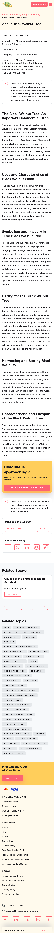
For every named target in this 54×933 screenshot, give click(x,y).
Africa (19, 41)
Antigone (29, 637)
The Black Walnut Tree (13, 73)
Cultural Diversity (34, 744)
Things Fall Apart (14, 724)
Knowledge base (14, 797)
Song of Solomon (14, 671)
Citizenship (10, 744)
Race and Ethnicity (11, 44)
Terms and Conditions (12, 876)
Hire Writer (39, 5)
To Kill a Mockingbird (16, 729)
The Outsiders (12, 700)
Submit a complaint (11, 894)
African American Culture (15, 63)
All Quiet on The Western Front (23, 632)
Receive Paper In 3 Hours (27, 487)
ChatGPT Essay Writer (12, 811)
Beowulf (9, 642)
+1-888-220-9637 (16, 905)
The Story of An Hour (16, 705)
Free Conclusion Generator (15, 855)
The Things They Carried (18, 715)
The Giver (30, 681)
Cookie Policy (8, 885)
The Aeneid (37, 671)
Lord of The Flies (14, 661)
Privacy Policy (8, 889)
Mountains (7, 69)
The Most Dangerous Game (19, 695)
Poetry (40, 734)
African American (24, 60)
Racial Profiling (13, 753)
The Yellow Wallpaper (17, 719)
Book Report (35, 63)
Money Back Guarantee (13, 880)
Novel (17, 69)
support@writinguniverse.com (23, 911)
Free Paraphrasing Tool (13, 850)
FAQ (4, 832)
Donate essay (8, 846)
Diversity (9, 749)
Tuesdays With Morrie (17, 734)
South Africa (27, 69)
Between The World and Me (20, 647)
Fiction (19, 66)
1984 (6, 627)
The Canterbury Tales (17, 676)
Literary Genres (38, 41)
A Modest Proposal (26, 627)
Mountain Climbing (34, 66)
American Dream (27, 739)
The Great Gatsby (14, 686)
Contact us (7, 841)
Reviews (6, 836)
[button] (21, 609)
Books (26, 41)
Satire (8, 739)
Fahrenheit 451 (38, 652)
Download (14, 528)
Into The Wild (34, 657)
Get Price (12, 778)
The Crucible (11, 681)
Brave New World (14, 652)
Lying (33, 661)
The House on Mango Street (20, 690)
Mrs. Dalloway (12, 666)
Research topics (10, 806)
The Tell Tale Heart (15, 710)
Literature (21, 54)
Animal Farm (11, 637)
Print (43, 528)
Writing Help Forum (11, 815)
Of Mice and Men (36, 666)
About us (6, 827)
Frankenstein (12, 657)
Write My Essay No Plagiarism (16, 859)
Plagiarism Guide (10, 802)
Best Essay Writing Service (14, 864)
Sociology (32, 54)
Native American (30, 749)
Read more (13, 595)
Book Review (8, 66)
